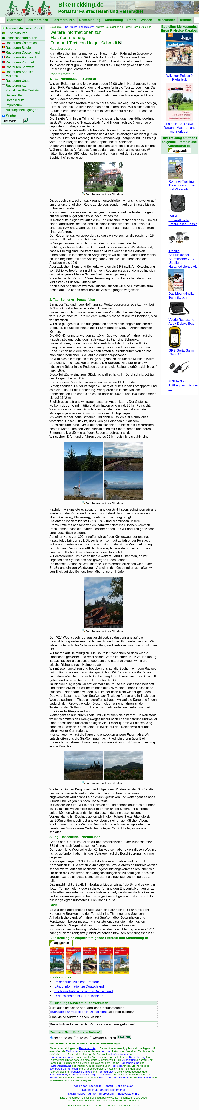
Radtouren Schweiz (20, 67)
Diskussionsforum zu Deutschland (78, 996)
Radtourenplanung (60, 1065)
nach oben (81, 1085)
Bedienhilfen (15, 95)
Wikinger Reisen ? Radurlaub (179, 75)
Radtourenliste (16, 85)
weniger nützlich (104, 1038)
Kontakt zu (23, 90)
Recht (132, 20)
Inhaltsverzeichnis (127, 1093)
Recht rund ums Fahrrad (113, 1077)
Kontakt (109, 1085)
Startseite (15, 20)
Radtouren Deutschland (23, 52)
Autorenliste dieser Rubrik (24, 28)
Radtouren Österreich (21, 43)
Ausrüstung (114, 20)
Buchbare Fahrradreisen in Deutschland (78, 1012)
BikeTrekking (70, 27)
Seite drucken (124, 1085)
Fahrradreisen (37, 20)
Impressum (107, 1093)
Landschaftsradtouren (62, 1057)
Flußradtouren (119, 1054)
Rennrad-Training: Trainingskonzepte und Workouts (181, 183)
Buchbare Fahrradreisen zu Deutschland (83, 991)
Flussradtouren (16, 33)
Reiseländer (166, 20)
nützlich (82, 1038)
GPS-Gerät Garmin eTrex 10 (182, 350)
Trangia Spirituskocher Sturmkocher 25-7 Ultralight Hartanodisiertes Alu (182, 256)
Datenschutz (90, 1089)
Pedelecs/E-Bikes (81, 1071)
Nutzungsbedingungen (83, 1093)
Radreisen (117, 1065)
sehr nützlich (62, 1038)
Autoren (106, 1051)
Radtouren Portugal (20, 62)
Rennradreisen (106, 1071)
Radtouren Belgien (19, 48)
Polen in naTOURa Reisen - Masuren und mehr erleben (180, 125)
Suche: (11, 116)
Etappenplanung (129, 1062)
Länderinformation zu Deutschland (79, 986)
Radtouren (72, 1051)
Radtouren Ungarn (19, 81)
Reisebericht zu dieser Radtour (76, 982)
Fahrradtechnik (58, 1074)
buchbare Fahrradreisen (63, 1068)
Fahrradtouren (64, 20)
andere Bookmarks (112, 1089)
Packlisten (106, 1074)
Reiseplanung (90, 20)
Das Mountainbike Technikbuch (181, 293)
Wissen (147, 20)
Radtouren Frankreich (21, 57)
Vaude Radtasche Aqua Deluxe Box (181, 319)
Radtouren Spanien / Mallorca (20, 74)
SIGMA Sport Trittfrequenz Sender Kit (183, 383)
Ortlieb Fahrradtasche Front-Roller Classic (182, 218)
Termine (185, 20)
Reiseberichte (87, 1048)
